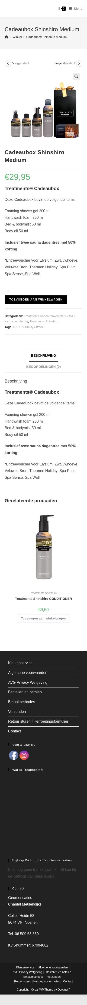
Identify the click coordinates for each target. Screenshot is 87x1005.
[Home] (6, 37)
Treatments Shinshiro (44, 321)
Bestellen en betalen (25, 692)
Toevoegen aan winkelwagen (36, 299)
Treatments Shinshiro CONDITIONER (43, 599)
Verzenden (17, 712)
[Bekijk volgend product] (79, 63)
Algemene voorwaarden (27, 673)
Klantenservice (20, 663)
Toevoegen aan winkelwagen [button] (43, 618)
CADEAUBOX (22, 327)
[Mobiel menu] (74, 8)
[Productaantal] (9, 291)
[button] (76, 76)
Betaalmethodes (21, 702)
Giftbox (38, 327)
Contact (14, 731)
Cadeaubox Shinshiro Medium (46, 37)
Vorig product (20, 63)
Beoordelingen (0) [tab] (43, 367)
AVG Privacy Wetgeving (27, 682)
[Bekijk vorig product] (8, 63)
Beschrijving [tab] (43, 355)
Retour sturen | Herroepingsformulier (38, 721)
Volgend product (65, 63)
